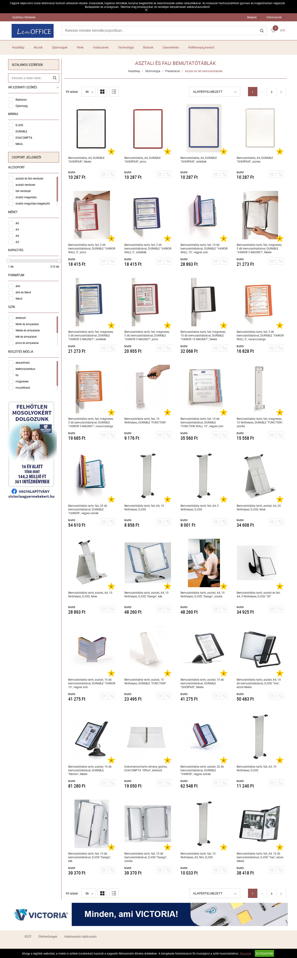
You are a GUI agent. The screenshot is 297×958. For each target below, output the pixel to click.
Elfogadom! (264, 953)
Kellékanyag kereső (201, 47)
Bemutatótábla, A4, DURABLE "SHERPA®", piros (143, 159)
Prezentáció (173, 71)
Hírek (80, 47)
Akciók (38, 47)
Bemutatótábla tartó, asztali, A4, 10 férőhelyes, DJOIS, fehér (91, 594)
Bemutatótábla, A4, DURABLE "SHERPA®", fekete (87, 159)
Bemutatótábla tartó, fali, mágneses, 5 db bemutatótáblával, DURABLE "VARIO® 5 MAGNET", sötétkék (91, 335)
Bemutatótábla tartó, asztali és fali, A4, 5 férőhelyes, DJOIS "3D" (259, 594)
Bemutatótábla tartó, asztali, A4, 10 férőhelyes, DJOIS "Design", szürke (203, 594)
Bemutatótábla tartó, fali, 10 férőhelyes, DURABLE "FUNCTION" (146, 420)
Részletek (245, 953)
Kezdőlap (18, 47)
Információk (274, 17)
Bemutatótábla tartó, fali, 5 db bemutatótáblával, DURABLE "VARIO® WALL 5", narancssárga (260, 335)
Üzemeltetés (171, 47)
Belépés (252, 17)
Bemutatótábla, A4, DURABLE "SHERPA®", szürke (255, 159)
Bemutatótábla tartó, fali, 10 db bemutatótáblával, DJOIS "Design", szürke (146, 857)
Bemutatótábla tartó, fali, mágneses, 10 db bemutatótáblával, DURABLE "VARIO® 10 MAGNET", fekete (203, 335)
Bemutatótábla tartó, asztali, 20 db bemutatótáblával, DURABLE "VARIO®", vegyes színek (203, 770)
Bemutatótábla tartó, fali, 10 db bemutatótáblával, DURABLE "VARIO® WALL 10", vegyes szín (204, 248)
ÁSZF (28, 936)
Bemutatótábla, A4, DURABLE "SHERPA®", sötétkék (199, 159)
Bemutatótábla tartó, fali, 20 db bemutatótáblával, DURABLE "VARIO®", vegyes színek (88, 509)
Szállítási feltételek (24, 17)
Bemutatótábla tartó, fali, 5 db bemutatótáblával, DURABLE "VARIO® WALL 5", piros (92, 248)
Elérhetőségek (48, 936)
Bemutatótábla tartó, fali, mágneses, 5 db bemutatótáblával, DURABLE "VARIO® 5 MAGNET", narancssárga (91, 422)
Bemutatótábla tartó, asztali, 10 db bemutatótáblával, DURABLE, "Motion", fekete (90, 770)
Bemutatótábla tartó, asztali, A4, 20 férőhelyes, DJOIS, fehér (259, 507)
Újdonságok (60, 47)
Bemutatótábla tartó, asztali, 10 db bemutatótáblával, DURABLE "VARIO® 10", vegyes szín (92, 683)
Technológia (126, 47)
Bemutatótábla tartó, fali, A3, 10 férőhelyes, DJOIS (257, 768)
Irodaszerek (101, 47)
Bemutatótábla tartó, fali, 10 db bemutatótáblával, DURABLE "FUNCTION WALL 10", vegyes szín (202, 422)
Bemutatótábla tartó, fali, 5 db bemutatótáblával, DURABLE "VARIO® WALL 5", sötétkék (148, 248)
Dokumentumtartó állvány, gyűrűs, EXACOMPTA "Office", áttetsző (146, 768)
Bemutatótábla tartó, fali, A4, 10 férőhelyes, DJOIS (145, 507)
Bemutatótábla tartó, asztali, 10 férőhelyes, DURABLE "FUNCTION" (146, 681)
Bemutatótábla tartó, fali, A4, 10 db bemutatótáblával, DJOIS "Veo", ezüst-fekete (260, 857)
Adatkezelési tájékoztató (80, 936)
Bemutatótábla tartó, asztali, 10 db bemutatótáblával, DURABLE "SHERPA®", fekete (203, 683)
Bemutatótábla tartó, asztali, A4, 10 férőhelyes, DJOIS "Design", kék (147, 594)
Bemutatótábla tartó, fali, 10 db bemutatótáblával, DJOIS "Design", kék (90, 857)
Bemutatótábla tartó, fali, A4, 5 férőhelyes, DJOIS (200, 507)
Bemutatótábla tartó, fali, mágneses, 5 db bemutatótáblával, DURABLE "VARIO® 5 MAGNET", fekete (260, 248)
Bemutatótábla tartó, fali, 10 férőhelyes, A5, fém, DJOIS (198, 855)
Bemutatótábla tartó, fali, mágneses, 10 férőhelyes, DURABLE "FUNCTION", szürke (260, 422)
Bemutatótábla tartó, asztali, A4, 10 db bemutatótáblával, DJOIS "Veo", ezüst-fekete (259, 683)
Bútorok (148, 47)
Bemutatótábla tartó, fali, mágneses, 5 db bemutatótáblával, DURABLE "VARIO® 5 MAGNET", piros (147, 335)
